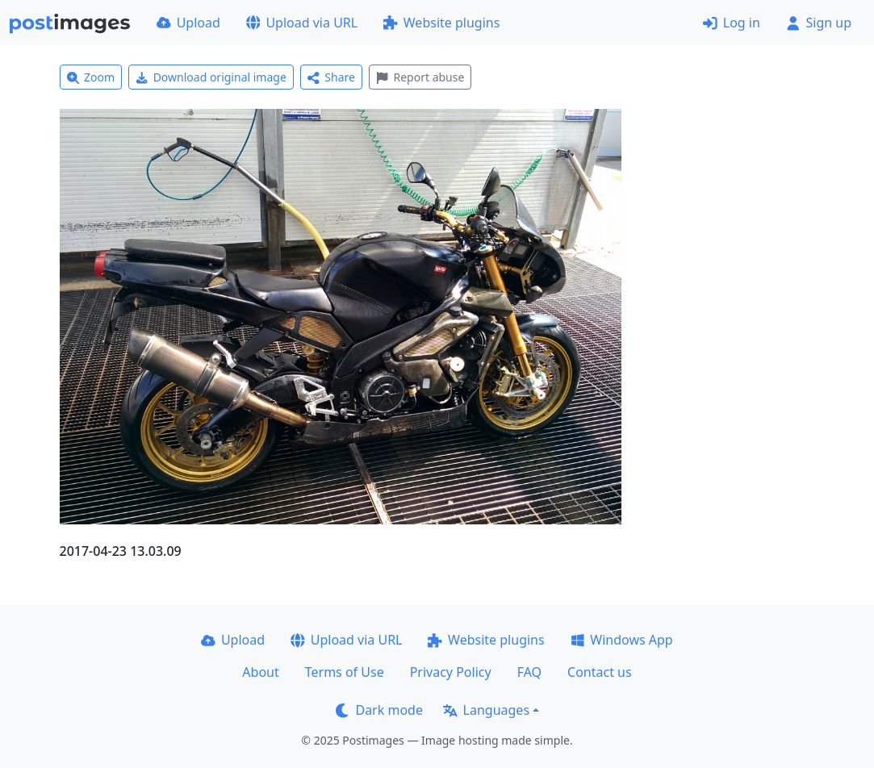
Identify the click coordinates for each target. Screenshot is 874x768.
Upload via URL (302, 22)
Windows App (622, 640)
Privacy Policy (450, 672)
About (260, 672)
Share (331, 77)
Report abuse (420, 77)
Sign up (818, 22)
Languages (486, 710)
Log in (731, 22)
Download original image (211, 77)
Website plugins (441, 22)
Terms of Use (344, 672)
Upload (188, 22)
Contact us (599, 672)
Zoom (91, 77)
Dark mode (379, 710)
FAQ (529, 672)
